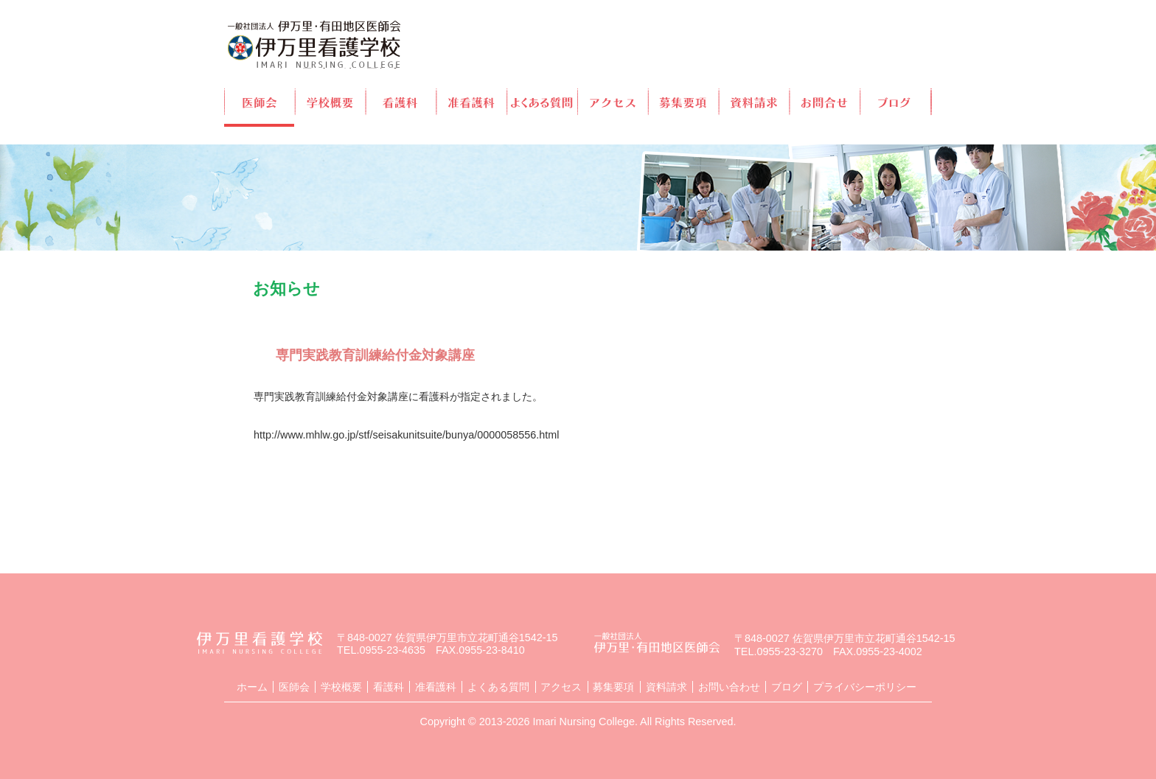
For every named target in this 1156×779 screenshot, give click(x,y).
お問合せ (826, 101)
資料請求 (755, 101)
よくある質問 (543, 101)
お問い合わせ (729, 687)
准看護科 (472, 101)
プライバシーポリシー (864, 687)
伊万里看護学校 (314, 45)
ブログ (896, 101)
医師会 (259, 101)
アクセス (614, 101)
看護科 (401, 101)
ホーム (252, 687)
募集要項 (685, 101)
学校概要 (331, 101)
